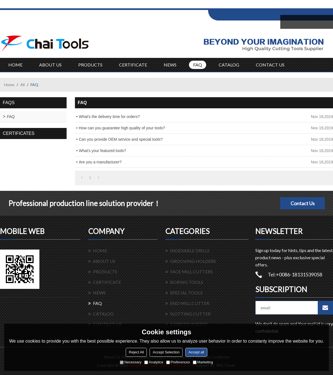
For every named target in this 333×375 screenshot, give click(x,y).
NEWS (170, 64)
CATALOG (229, 64)
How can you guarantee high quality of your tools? (122, 128)
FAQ (197, 64)
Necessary (130, 362)
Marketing (203, 362)
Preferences (178, 362)
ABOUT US (50, 64)
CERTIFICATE (133, 64)
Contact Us (303, 203)
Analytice (153, 362)
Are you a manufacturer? (100, 162)
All (22, 84)
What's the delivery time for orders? (109, 116)
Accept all (196, 352)
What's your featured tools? (102, 150)
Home (9, 84)
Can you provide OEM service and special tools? (121, 139)
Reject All (136, 352)
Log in (242, 6)
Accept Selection (166, 352)
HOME (15, 64)
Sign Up (254, 6)
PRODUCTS (90, 64)
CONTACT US (270, 64)
